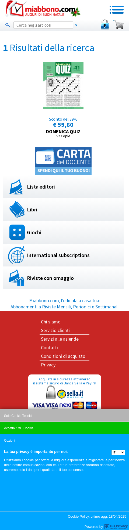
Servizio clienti (55, 330)
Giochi (34, 232)
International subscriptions (58, 255)
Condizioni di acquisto (63, 356)
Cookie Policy (78, 516)
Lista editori (41, 186)
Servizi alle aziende (60, 339)
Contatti (49, 347)
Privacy (48, 365)
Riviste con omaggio (50, 278)
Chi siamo (51, 322)
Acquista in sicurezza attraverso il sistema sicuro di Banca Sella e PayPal (64, 402)
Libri (32, 209)
